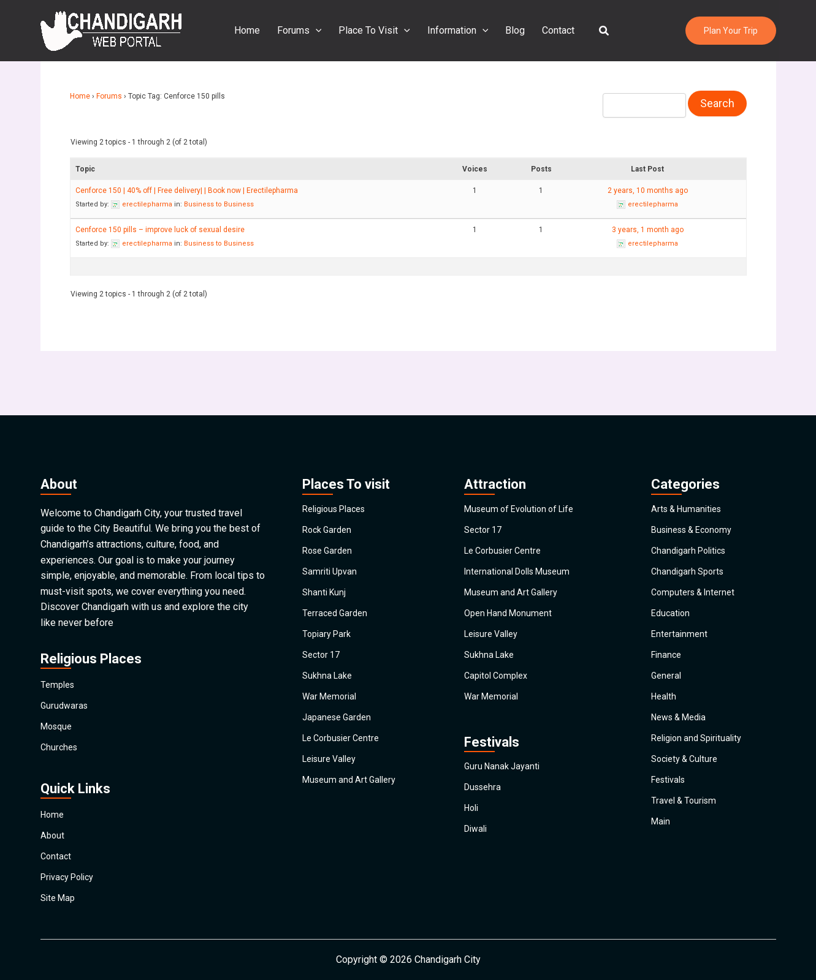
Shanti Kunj (325, 559)
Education (672, 587)
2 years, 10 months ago (648, 189)
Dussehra (484, 805)
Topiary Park (329, 615)
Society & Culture (688, 784)
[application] (321, 30)
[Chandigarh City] (110, 30)
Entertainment (680, 615)
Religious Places (338, 446)
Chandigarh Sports (690, 531)
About (53, 810)
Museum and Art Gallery (353, 812)
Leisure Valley (333, 784)
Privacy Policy (71, 866)
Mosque (58, 678)
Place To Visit (377, 30)
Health (665, 700)
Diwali (477, 861)
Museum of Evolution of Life (525, 446)
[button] (597, 31)
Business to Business (219, 203)
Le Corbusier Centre (345, 756)
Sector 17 (323, 643)
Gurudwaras (65, 650)
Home (254, 30)
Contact (553, 30)
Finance (667, 643)
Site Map (59, 894)
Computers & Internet (696, 559)
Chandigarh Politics (692, 502)
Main (661, 869)
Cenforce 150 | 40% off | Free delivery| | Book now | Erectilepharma (186, 189)
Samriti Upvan (331, 531)
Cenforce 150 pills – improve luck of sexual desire (160, 228)
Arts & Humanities (689, 446)
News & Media (682, 728)
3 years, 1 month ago (648, 228)
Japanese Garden (339, 728)
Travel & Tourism (686, 840)
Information (458, 30)
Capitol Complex (499, 671)
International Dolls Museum (523, 531)
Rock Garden (329, 474)
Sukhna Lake (329, 671)
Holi (472, 833)
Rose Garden (329, 502)
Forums (304, 30)
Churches (60, 706)
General (667, 671)
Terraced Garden (337, 587)
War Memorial (332, 700)
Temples (59, 622)
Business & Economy (696, 474)
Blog (512, 30)
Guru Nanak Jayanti (504, 777)
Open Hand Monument (511, 587)
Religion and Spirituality (701, 756)
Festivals (671, 812)
